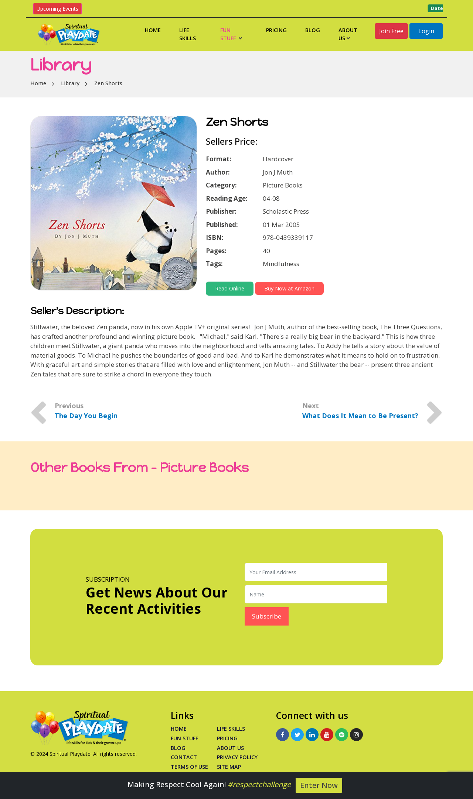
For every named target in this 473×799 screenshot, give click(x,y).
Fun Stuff (231, 34)
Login (426, 31)
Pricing (276, 30)
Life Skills (187, 34)
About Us (347, 34)
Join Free (391, 31)
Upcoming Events (57, 8)
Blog (312, 30)
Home (153, 30)
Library (70, 83)
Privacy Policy (237, 757)
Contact (184, 757)
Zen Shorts (108, 83)
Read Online (229, 288)
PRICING (227, 738)
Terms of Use (189, 766)
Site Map (229, 766)
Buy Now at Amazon (289, 288)
